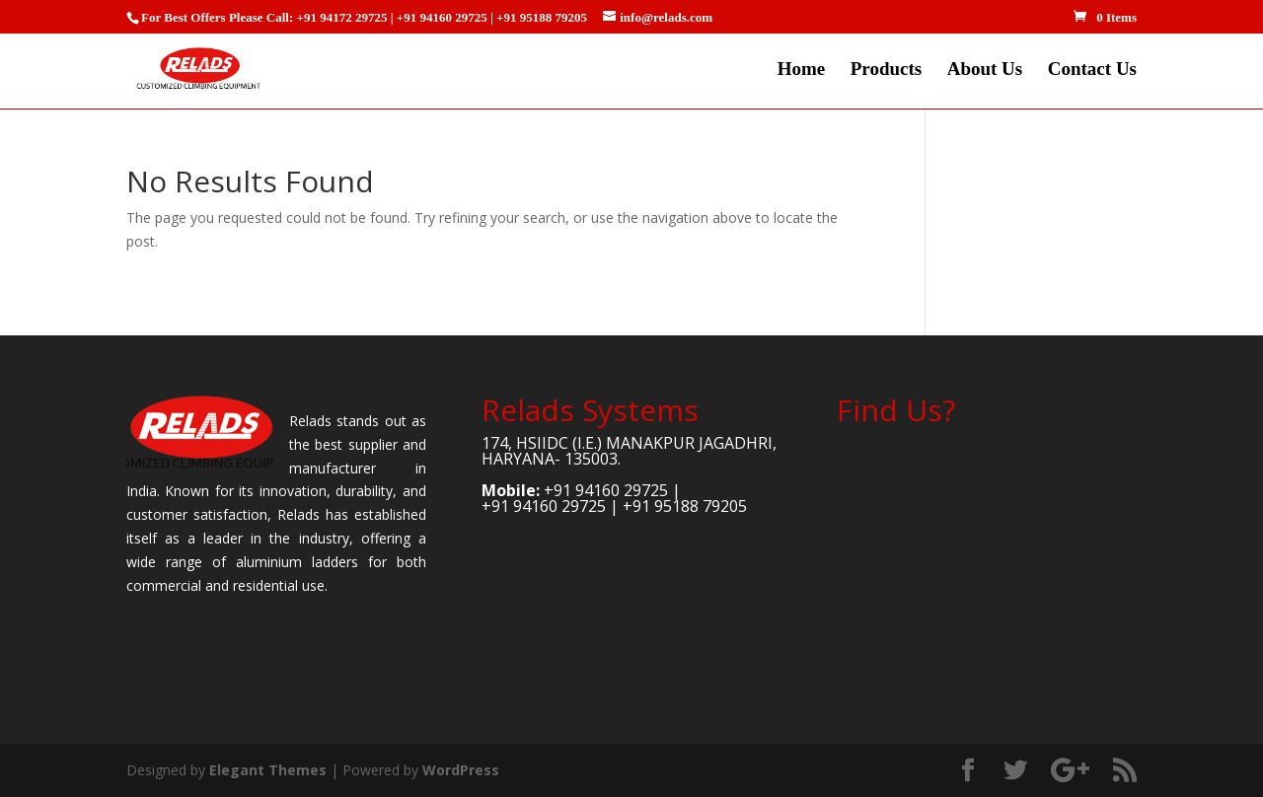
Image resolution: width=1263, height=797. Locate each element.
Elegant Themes (268, 770)
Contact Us (1092, 70)
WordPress (460, 770)
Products (886, 70)
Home (802, 70)
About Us (985, 70)
